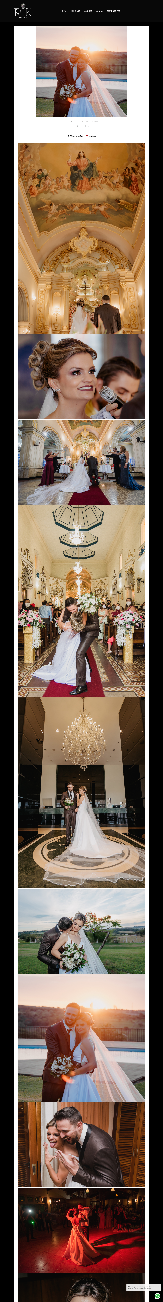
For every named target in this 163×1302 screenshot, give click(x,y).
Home (63, 11)
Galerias (88, 11)
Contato (100, 11)
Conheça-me (113, 11)
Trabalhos (75, 11)
